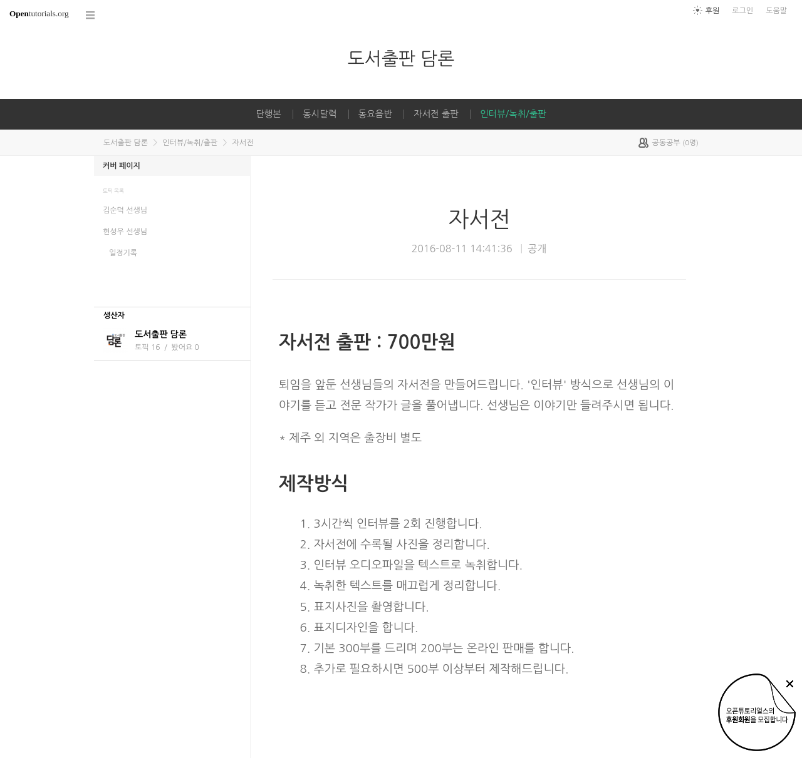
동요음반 (375, 114)
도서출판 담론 (401, 58)
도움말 (776, 10)
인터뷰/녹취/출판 (513, 114)
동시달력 (319, 114)
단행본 (268, 114)
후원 (713, 10)
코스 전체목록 (90, 15)
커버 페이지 (121, 166)
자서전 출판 (436, 114)
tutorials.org (39, 13)
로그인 (742, 10)
